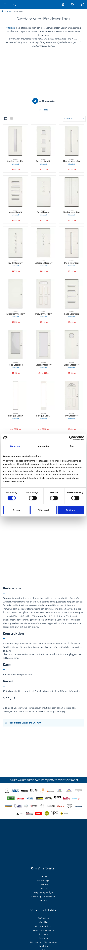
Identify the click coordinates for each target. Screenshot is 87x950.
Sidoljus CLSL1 (43, 416)
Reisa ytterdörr (15, 365)
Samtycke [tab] (15, 446)
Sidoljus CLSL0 (15, 416)
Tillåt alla (70, 510)
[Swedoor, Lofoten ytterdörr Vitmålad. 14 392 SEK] (43, 242)
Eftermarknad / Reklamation (43, 942)
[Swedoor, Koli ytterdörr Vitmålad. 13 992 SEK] (43, 192)
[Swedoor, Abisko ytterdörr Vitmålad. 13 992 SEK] (15, 141)
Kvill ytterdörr (15, 263)
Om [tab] (71, 446)
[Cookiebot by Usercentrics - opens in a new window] (71, 438)
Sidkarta (43, 900)
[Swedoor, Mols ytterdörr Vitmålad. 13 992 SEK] (71, 242)
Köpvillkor (43, 922)
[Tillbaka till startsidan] (43, 4)
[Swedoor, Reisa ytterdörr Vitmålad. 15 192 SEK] (15, 344)
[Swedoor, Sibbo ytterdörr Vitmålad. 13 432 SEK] (71, 344)
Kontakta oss (43, 884)
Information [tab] (44, 446)
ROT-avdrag (43, 918)
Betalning (43, 946)
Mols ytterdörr (72, 263)
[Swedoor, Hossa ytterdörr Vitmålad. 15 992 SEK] (15, 192)
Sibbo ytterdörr (72, 365)
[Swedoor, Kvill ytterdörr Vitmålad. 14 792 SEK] (15, 242)
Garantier (43, 938)
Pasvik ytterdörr (43, 314)
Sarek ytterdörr (43, 365)
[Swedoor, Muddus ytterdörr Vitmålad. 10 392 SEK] (15, 293)
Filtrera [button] (44, 109)
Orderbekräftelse (43, 926)
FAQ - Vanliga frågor (43, 892)
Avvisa (16, 510)
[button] (6, 119)
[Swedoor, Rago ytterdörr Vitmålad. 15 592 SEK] (71, 293)
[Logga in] (62, 4)
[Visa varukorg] (82, 4)
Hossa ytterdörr (15, 212)
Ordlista (43, 888)
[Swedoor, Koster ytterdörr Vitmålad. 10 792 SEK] (71, 192)
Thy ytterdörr (72, 416)
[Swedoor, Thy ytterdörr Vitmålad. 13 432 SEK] (71, 395)
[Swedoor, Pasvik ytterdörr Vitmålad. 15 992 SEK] (43, 293)
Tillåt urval (43, 510)
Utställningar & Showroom (43, 896)
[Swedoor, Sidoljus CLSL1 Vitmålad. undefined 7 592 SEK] (43, 395)
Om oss (43, 876)
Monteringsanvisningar (43, 930)
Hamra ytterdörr (72, 161)
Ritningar (43, 934)
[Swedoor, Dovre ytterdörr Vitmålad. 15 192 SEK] (43, 141)
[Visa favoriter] (72, 4)
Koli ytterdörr (43, 212)
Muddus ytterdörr (15, 314)
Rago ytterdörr (72, 314)
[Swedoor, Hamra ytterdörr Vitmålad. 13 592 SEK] (71, 141)
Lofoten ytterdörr (43, 263)
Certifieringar (43, 880)
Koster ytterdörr (72, 212)
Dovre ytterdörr (43, 161)
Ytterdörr (10, 27)
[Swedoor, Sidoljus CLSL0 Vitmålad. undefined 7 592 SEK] (15, 395)
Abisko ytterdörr (15, 161)
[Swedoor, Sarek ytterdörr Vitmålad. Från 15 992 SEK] (43, 344)
